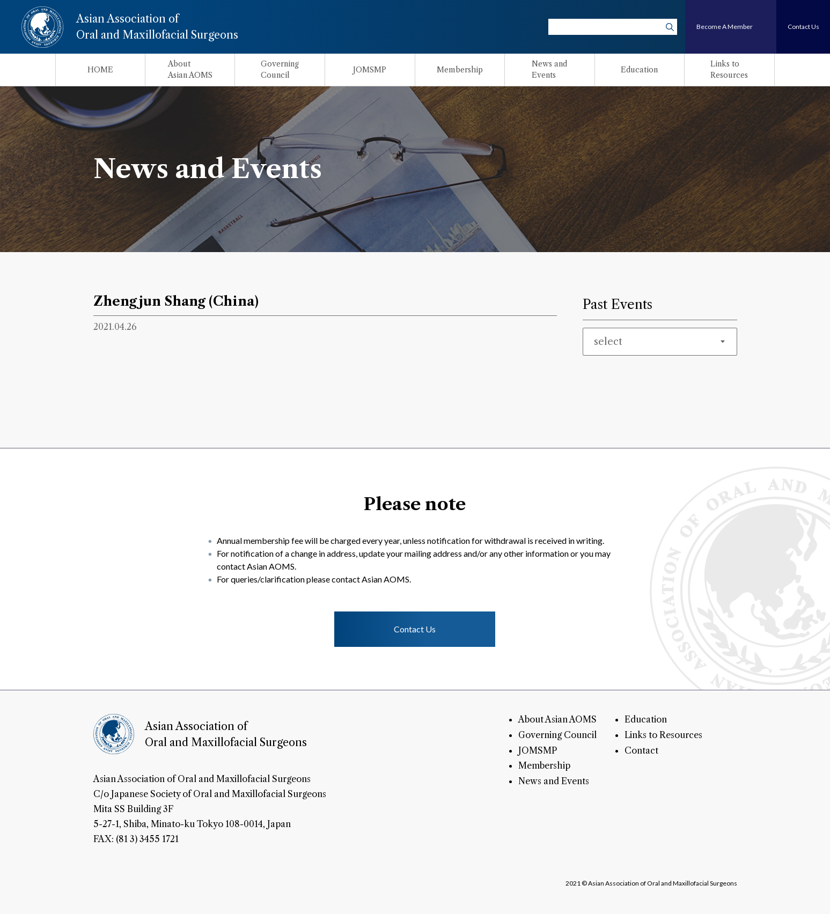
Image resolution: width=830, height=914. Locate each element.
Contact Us (415, 629)
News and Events (553, 781)
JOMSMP (537, 750)
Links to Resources (663, 734)
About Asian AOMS (557, 719)
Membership (544, 765)
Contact (641, 750)
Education (646, 719)
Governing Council (557, 734)
